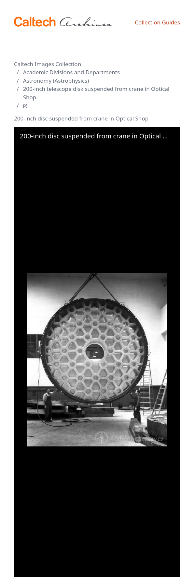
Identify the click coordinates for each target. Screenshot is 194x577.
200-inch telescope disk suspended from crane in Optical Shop (96, 93)
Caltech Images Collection (47, 64)
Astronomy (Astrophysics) (56, 80)
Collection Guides (157, 22)
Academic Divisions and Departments (71, 72)
